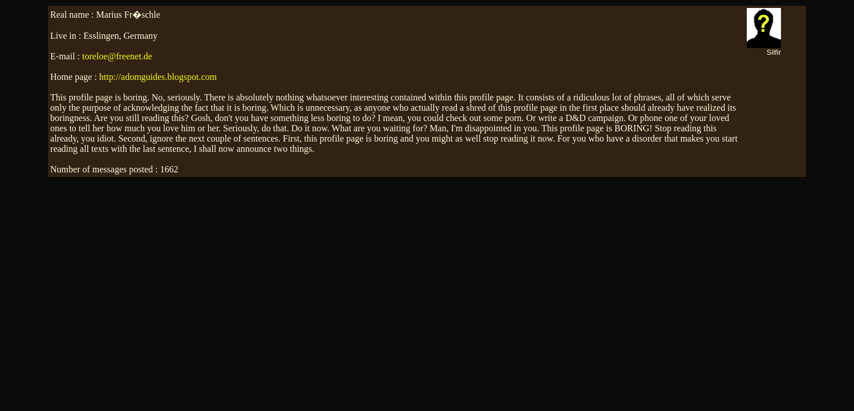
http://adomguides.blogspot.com (158, 77)
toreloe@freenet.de (117, 56)
